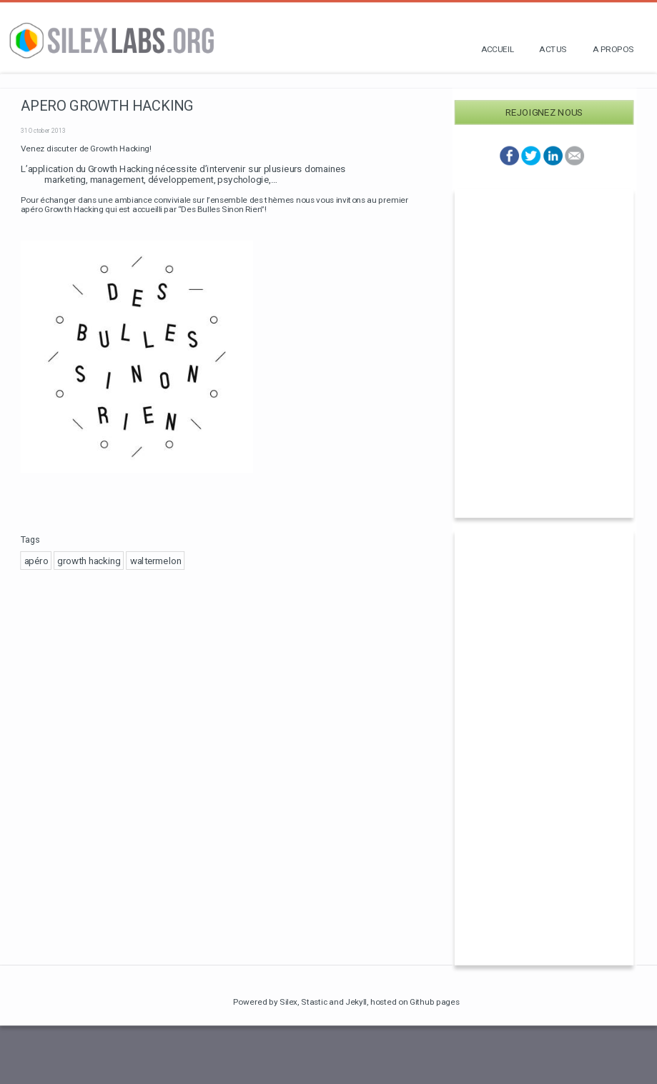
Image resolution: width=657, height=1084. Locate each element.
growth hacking (88, 560)
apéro (36, 560)
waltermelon (156, 560)
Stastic (314, 1001)
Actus (552, 49)
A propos (613, 49)
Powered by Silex (265, 1001)
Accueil (497, 49)
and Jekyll (348, 1001)
